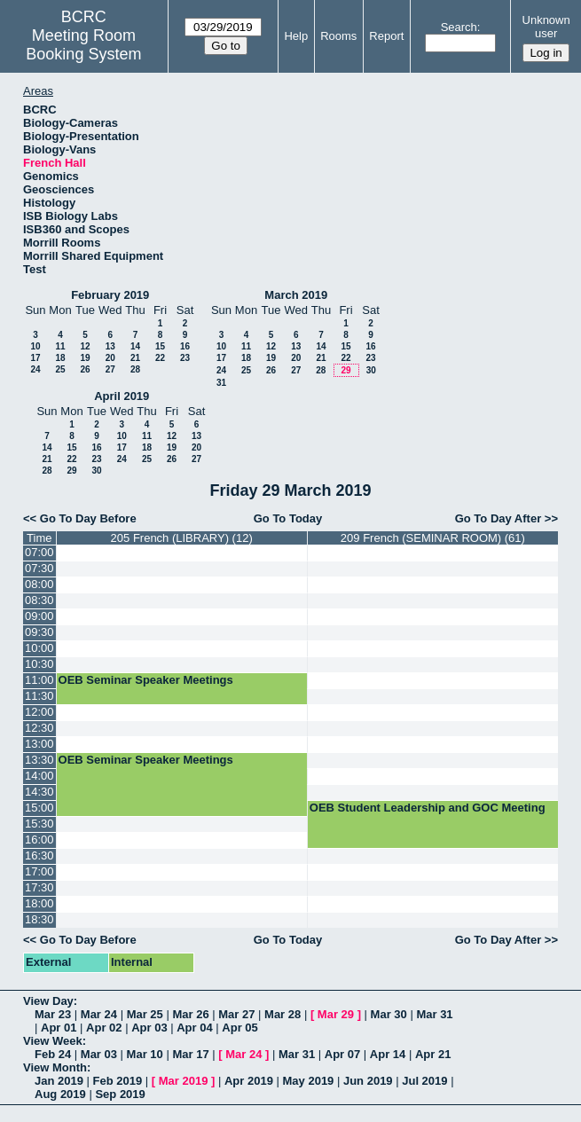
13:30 (39, 759)
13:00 (39, 743)
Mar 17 (190, 1054)
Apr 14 (387, 1054)
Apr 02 (104, 1027)
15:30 (39, 823)
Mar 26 (190, 1014)
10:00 (39, 648)
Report (386, 36)
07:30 (39, 568)
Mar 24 (99, 1014)
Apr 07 (342, 1054)
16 (185, 346)
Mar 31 (434, 1014)
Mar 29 (336, 1014)
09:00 (39, 616)
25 (60, 369)
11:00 (39, 680)
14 (135, 346)
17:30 (39, 887)
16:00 (39, 839)
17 (35, 358)
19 (85, 358)
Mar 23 (53, 1014)
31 (221, 383)
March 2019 (295, 295)
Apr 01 (58, 1027)
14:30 (39, 791)
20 (110, 358)
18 (60, 358)
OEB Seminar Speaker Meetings (146, 680)
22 (160, 358)
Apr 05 (239, 1027)
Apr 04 (194, 1027)
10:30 (39, 664)
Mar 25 (145, 1014)
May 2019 (308, 1080)
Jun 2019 (368, 1080)
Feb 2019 (118, 1080)
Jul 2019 (424, 1080)
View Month (55, 1067)
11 (60, 346)
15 (160, 346)
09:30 (39, 632)
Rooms (338, 36)
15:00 (39, 807)
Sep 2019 (120, 1094)
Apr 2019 (248, 1080)
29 (345, 370)
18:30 (39, 919)
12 (85, 346)
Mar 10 (145, 1054)
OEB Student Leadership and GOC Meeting (428, 807)
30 (371, 370)
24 (35, 369)
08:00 (39, 584)
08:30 (39, 600)
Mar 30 (389, 1014)
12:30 (39, 727)
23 (185, 358)
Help (296, 36)
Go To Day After (498, 518)
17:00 (39, 871)
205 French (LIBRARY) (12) (182, 538)
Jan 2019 (59, 1080)
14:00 (39, 775)
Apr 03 (149, 1027)
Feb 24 (53, 1054)
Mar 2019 (183, 1080)
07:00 (39, 552)
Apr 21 (433, 1054)
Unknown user (546, 26)
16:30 (39, 855)
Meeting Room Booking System (83, 45)
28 (135, 369)
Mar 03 (99, 1054)
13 (110, 346)
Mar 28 (282, 1014)
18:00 (39, 903)
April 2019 (121, 396)
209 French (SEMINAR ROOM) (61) (433, 538)
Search (459, 27)
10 (35, 346)
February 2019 (110, 295)
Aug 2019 (60, 1094)
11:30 (39, 695)
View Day (48, 1001)
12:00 (39, 711)
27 (110, 369)
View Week (52, 1040)
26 (85, 369)
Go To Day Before (88, 518)
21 (135, 358)
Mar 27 (236, 1014)
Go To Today (288, 518)
